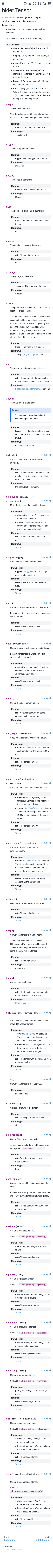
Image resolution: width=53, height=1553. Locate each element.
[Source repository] (25, 3)
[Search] (44, 3)
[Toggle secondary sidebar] (49, 3)
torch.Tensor (20, 1003)
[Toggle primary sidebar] (3, 4)
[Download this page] (30, 3)
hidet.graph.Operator (30, 354)
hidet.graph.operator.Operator (28, 389)
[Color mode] (39, 3)
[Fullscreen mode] (34, 3)
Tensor (18, 547)
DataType (19, 166)
